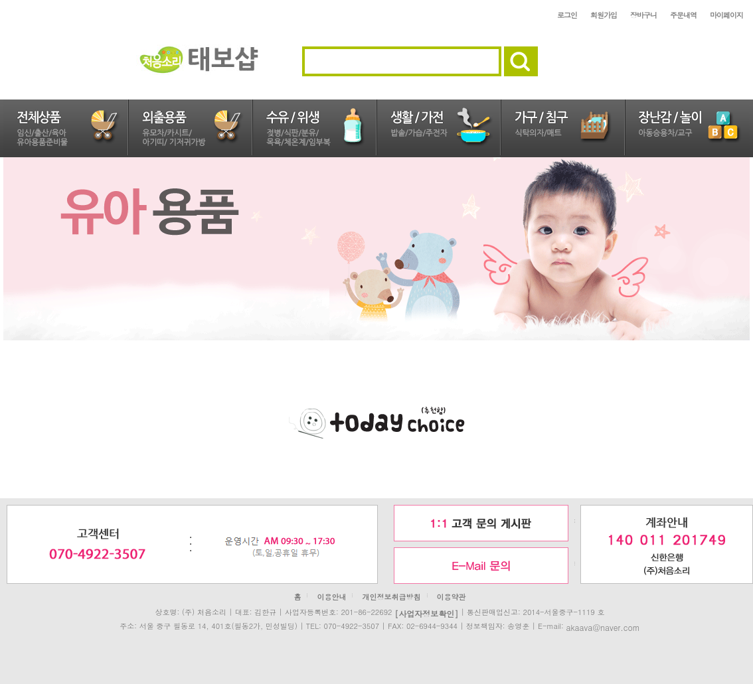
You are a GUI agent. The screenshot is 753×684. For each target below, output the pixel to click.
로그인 (567, 15)
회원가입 (603, 15)
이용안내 (331, 597)
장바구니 (643, 15)
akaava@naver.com (602, 626)
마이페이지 (726, 15)
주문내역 (683, 15)
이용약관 (451, 597)
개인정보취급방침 (392, 597)
